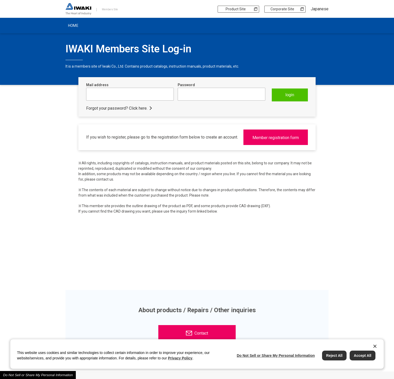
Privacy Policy (180, 358)
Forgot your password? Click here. (116, 108)
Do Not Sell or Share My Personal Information (38, 375)
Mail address (97, 85)
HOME (73, 25)
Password (186, 85)
